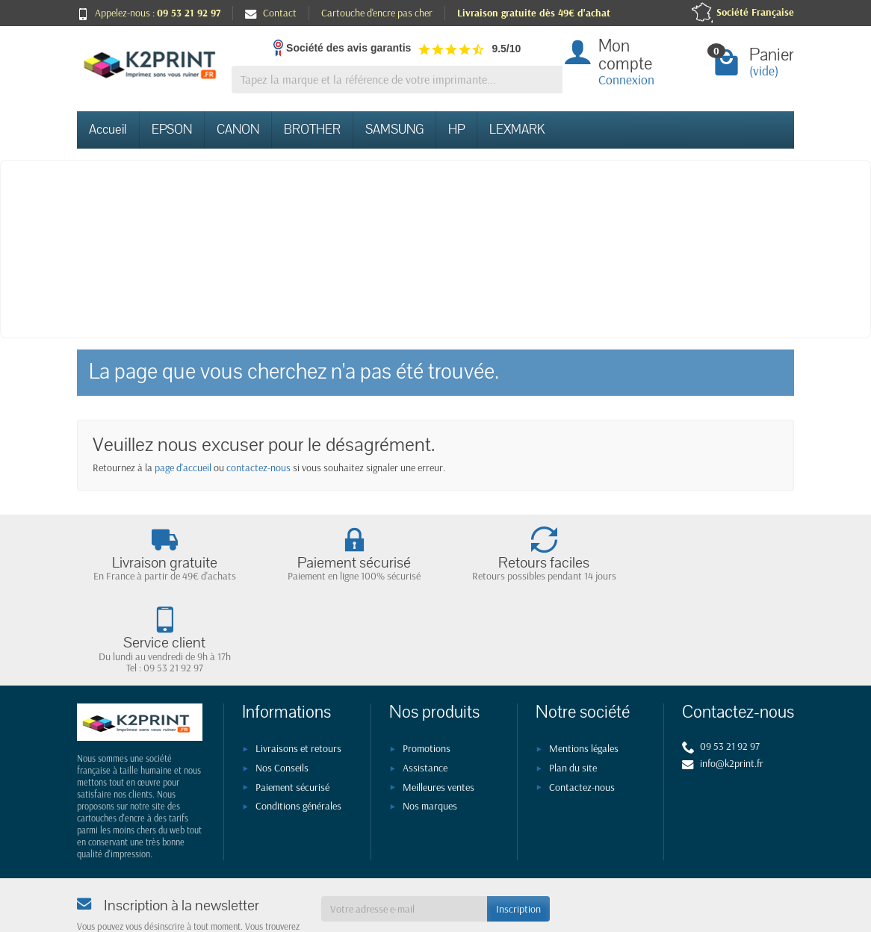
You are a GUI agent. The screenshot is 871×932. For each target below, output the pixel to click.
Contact (271, 12)
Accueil (108, 129)
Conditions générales (298, 726)
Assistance (425, 688)
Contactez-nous (582, 707)
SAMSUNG (394, 129)
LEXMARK (517, 129)
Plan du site (573, 688)
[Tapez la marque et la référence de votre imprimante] (397, 79)
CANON (238, 129)
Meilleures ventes (438, 707)
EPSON (172, 129)
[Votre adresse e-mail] (404, 829)
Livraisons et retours (298, 669)
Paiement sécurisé (292, 707)
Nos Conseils (282, 688)
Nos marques (430, 726)
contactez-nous (258, 467)
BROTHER (312, 129)
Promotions (426, 669)
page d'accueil (183, 467)
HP (456, 129)
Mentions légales (584, 669)
